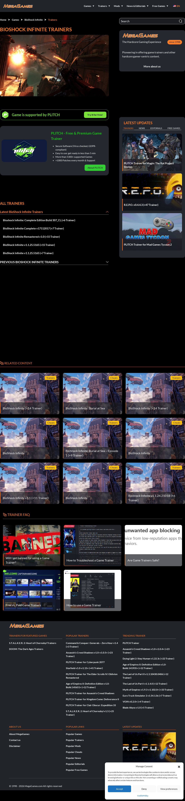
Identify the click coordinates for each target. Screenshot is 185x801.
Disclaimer (14, 746)
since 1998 (174, 42)
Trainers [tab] (128, 128)
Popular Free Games (77, 769)
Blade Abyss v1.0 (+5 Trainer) (138, 707)
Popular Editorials (75, 763)
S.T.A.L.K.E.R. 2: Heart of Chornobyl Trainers (32, 643)
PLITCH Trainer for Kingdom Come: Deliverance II (92, 699)
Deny (144, 789)
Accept (119, 789)
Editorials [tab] (156, 128)
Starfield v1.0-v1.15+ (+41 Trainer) (84, 668)
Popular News (73, 757)
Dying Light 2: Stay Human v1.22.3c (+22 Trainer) (148, 658)
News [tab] (142, 128)
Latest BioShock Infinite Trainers (21, 212)
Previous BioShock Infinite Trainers (29, 262)
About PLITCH (95, 167)
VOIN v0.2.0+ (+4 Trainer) (136, 701)
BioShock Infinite (34, 19)
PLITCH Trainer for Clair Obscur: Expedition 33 (91, 705)
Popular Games (74, 734)
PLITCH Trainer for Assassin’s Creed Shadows (90, 693)
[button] (179, 766)
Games (15, 19)
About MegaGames (19, 734)
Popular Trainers (75, 740)
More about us (152, 66)
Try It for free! (95, 114)
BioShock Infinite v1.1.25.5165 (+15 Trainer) (29, 244)
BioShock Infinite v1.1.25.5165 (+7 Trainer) (28, 253)
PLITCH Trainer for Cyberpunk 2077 (85, 662)
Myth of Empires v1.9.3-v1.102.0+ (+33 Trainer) (148, 689)
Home (3, 19)
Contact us (14, 740)
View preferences (169, 789)
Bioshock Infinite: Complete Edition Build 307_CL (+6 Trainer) (39, 220)
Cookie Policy (142, 796)
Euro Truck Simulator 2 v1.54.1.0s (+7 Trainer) (147, 695)
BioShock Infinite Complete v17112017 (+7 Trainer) (33, 228)
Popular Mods (73, 746)
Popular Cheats (74, 751)
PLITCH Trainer (131, 643)
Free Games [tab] (174, 128)
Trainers (52, 19)
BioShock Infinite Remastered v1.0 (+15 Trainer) (31, 236)
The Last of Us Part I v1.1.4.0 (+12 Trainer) (145, 683)
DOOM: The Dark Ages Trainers (26, 648)
